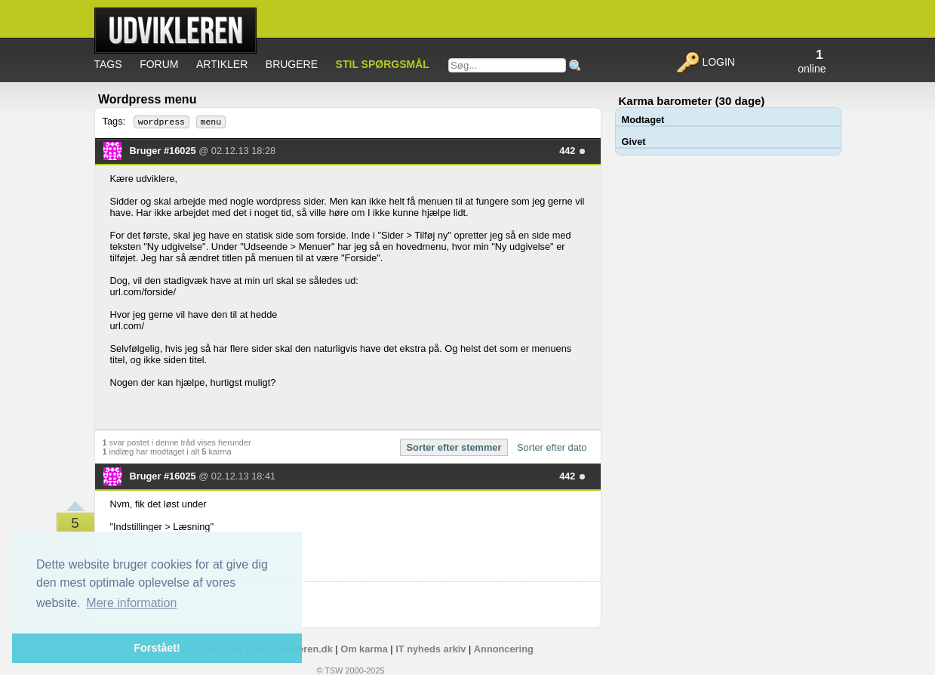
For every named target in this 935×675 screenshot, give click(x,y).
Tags (108, 64)
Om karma (364, 649)
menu (211, 122)
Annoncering (504, 649)
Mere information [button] (131, 602)
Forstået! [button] (157, 648)
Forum (159, 64)
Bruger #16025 (164, 150)
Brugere (292, 64)
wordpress (161, 122)
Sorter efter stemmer (454, 447)
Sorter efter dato (551, 447)
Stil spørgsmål (382, 64)
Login (705, 62)
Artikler (222, 64)
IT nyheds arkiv (430, 649)
